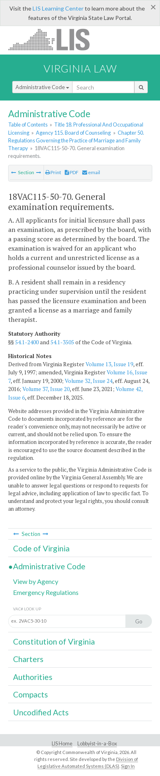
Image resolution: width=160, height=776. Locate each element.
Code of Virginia (41, 548)
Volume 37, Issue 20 (46, 389)
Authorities (33, 677)
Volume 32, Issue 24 (88, 381)
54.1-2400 (27, 342)
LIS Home (62, 744)
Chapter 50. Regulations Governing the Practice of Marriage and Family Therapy (76, 140)
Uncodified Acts (41, 712)
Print (53, 172)
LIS (53, 39)
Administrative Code (42, 87)
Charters (28, 659)
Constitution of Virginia (54, 641)
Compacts (30, 694)
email (91, 172)
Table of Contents (28, 124)
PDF (72, 172)
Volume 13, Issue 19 (109, 364)
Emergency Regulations (46, 592)
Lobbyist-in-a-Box (97, 744)
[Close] (153, 7)
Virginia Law (80, 68)
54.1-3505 (62, 342)
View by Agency (35, 581)
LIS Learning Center (58, 8)
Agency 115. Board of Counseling (73, 132)
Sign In (128, 766)
